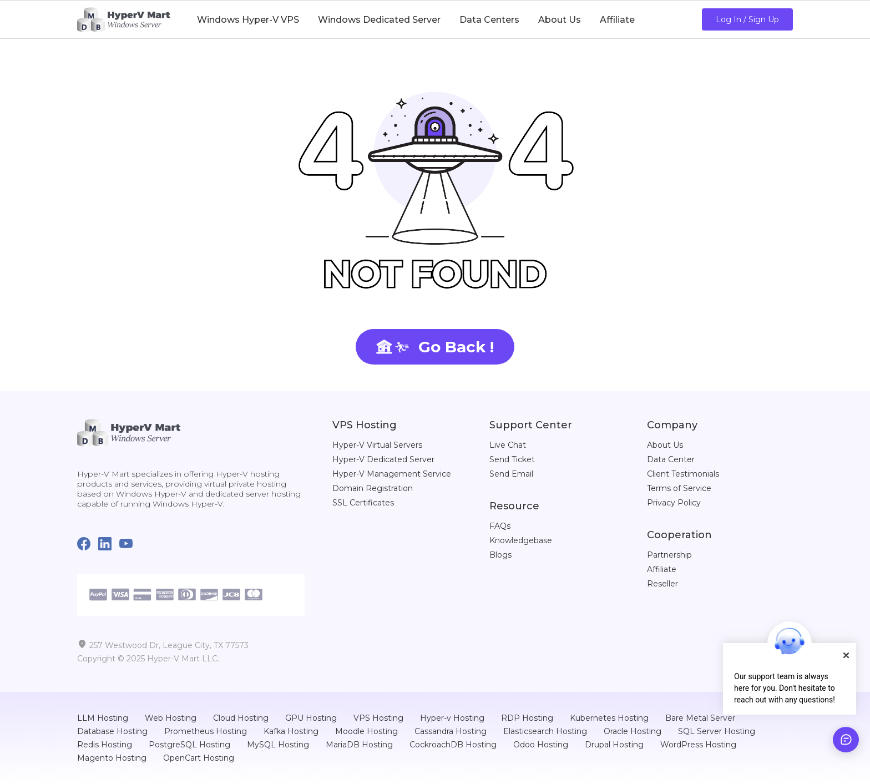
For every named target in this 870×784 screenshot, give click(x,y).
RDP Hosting (527, 718)
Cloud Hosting (241, 718)
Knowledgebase (520, 540)
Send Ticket (512, 459)
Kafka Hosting (291, 731)
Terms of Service (679, 488)
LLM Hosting (102, 718)
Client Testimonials (683, 474)
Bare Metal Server (700, 718)
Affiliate (661, 569)
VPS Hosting (378, 718)
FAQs (499, 526)
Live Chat (507, 445)
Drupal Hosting (614, 745)
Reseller (662, 584)
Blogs (500, 555)
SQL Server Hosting (716, 731)
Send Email (511, 474)
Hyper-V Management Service (391, 474)
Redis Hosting (104, 745)
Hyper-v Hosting (452, 718)
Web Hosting (170, 718)
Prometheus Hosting (205, 731)
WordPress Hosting (698, 745)
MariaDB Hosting (359, 745)
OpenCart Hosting (198, 758)
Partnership (669, 555)
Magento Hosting (111, 758)
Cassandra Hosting (450, 731)
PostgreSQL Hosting (189, 745)
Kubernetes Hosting (609, 718)
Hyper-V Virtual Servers (377, 445)
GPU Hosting (311, 718)
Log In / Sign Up (747, 19)
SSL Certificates (363, 503)
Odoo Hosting (540, 745)
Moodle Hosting (366, 731)
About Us (665, 445)
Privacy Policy (674, 503)
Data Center (671, 459)
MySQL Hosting (278, 745)
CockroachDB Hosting (453, 745)
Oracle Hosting (632, 731)
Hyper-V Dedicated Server (383, 459)
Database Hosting (112, 731)
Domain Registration (372, 488)
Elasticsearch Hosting (545, 731)
